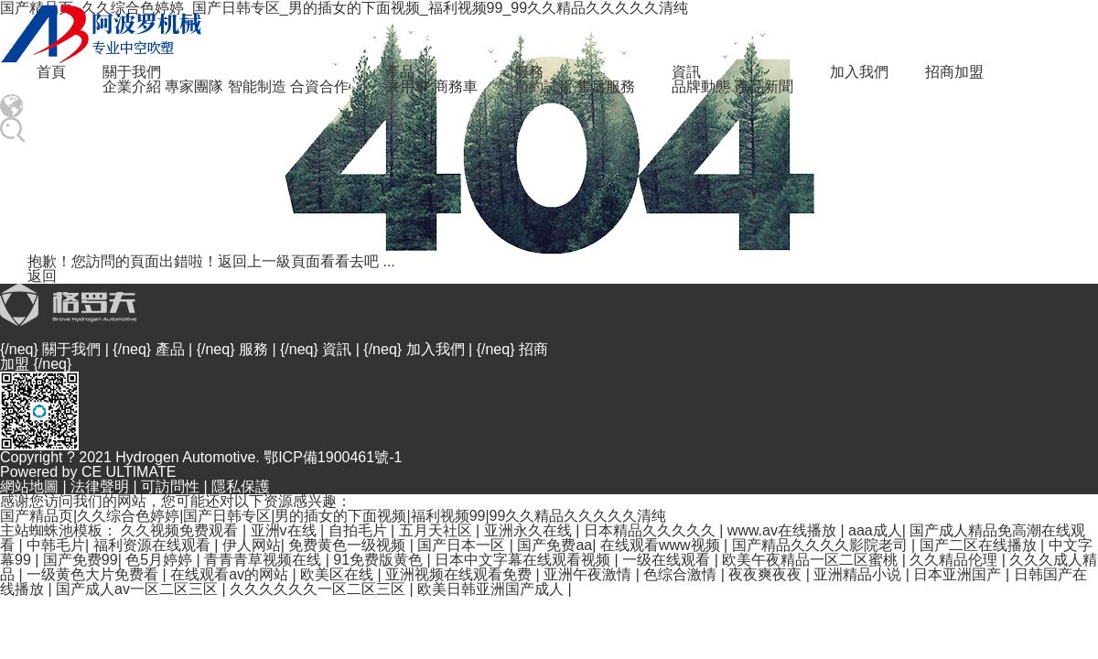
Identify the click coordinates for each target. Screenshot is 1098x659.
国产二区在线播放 (980, 545)
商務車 (456, 86)
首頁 (51, 72)
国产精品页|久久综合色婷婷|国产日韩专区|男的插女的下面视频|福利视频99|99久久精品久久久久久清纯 (333, 516)
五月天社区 (437, 530)
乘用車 (407, 86)
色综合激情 (681, 574)
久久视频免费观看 (181, 530)
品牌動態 (701, 86)
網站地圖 (29, 486)
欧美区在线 (338, 574)
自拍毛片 (359, 530)
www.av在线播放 (784, 530)
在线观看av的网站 (231, 574)
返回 (42, 276)
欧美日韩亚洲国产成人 (492, 589)
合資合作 (319, 86)
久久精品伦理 (955, 559)
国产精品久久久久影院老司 (821, 545)
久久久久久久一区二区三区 (319, 589)
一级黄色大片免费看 (94, 574)
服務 (529, 72)
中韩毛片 (56, 545)
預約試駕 (543, 86)
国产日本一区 (463, 545)
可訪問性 (170, 486)
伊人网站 (251, 545)
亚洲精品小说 (859, 574)
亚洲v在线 (285, 530)
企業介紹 (131, 86)
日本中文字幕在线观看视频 (524, 559)
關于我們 (131, 72)
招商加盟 (954, 72)
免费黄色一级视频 (348, 545)
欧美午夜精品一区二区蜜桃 (811, 559)
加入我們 (859, 72)
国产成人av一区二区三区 (138, 589)
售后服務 (605, 86)
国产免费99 (80, 559)
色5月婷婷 (160, 559)
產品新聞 (764, 86)
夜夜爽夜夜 (766, 574)
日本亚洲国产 (959, 574)
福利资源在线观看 (153, 545)
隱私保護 (240, 486)
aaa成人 (875, 530)
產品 (399, 72)
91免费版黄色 (379, 559)
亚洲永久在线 (530, 530)
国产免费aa (554, 545)
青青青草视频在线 (264, 559)
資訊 (686, 72)
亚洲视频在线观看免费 (460, 574)
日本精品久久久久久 (651, 530)
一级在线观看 (668, 559)
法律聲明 (99, 486)
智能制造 (257, 86)
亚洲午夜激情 (589, 574)
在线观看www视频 (662, 545)
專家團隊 (194, 86)
